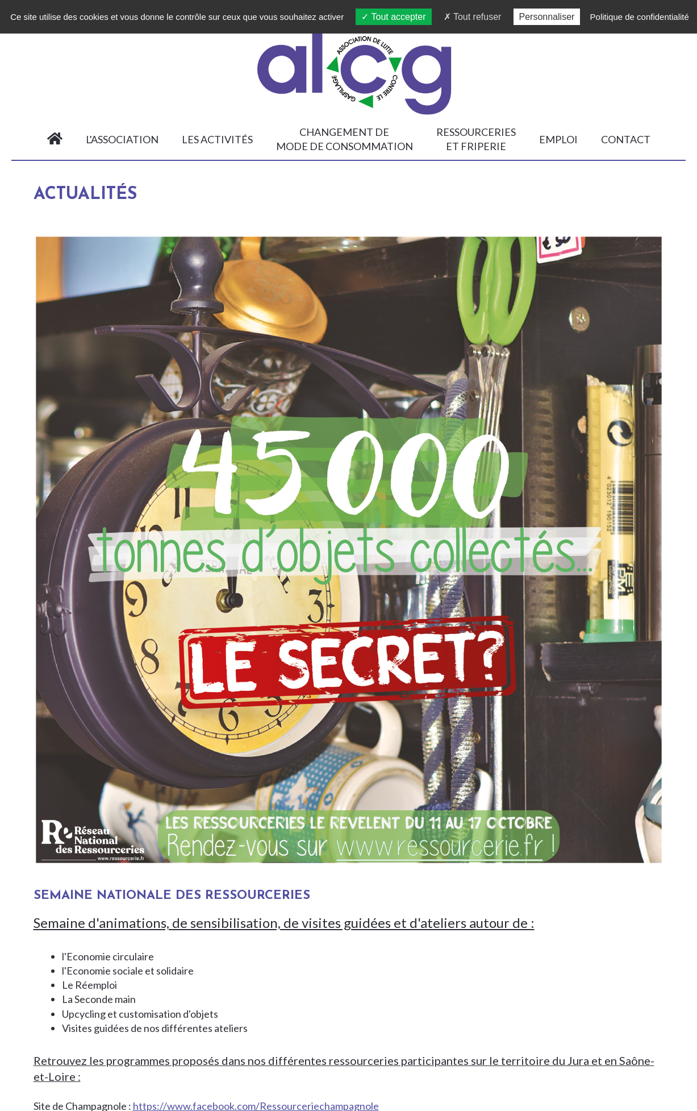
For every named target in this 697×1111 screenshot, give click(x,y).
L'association (117, 139)
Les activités (212, 139)
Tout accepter (393, 17)
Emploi (553, 139)
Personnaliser (547, 17)
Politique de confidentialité (639, 17)
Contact (620, 139)
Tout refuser (473, 17)
